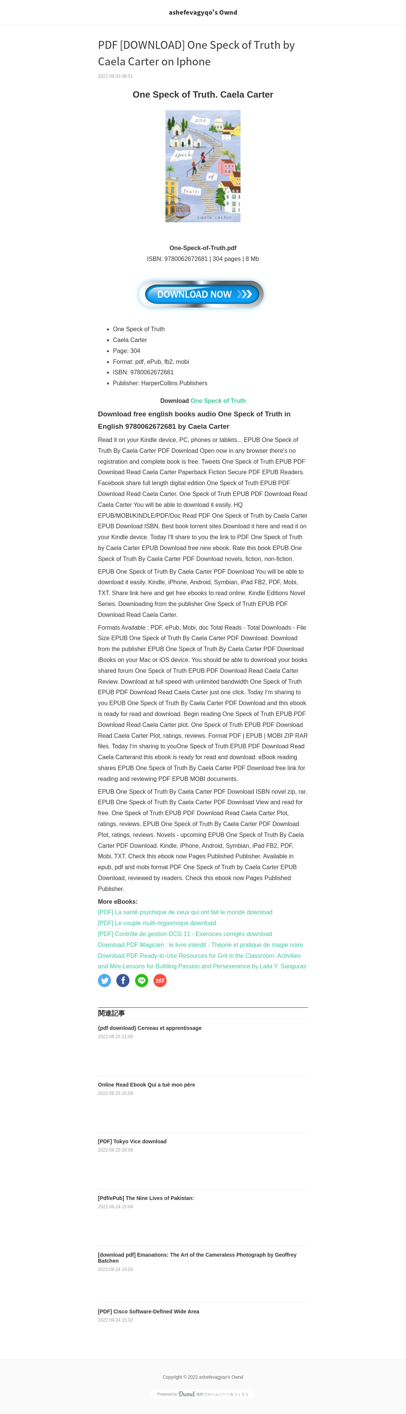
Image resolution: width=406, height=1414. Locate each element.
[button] (104, 980)
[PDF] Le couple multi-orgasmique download (157, 923)
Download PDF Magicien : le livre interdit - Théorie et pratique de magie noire (200, 945)
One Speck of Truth (218, 401)
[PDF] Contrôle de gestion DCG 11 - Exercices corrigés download (185, 934)
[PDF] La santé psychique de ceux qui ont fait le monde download (185, 912)
